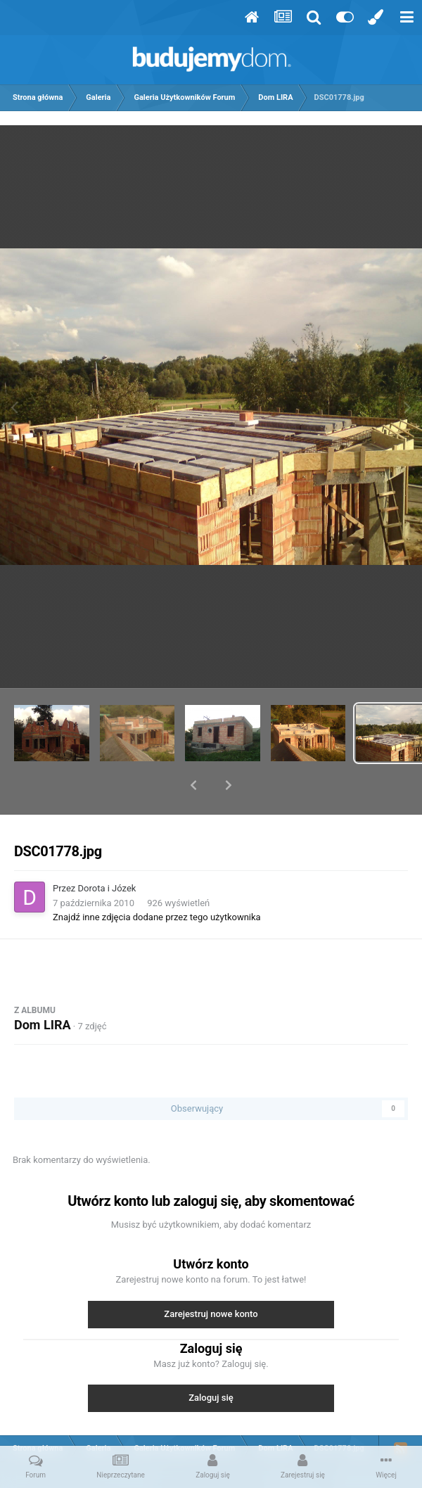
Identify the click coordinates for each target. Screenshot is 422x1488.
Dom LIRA (42, 988)
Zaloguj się (211, 1361)
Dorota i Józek (107, 851)
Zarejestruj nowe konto (210, 1277)
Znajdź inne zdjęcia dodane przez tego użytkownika (157, 880)
